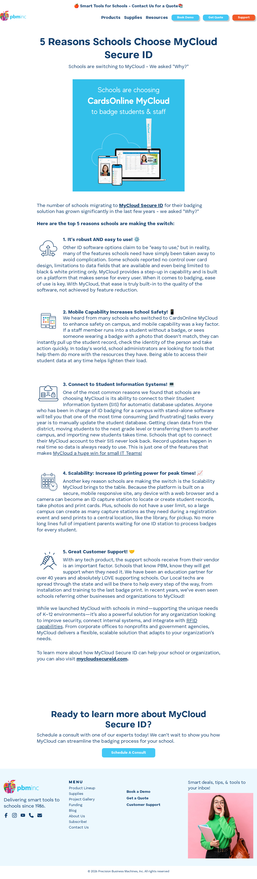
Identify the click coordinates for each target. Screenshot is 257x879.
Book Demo (185, 17)
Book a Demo (138, 792)
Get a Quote (138, 798)
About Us (77, 816)
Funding (75, 805)
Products (110, 18)
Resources (157, 18)
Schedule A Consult (128, 753)
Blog (73, 811)
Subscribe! (78, 822)
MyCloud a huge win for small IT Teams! (97, 453)
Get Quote (215, 17)
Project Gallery (82, 799)
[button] (110, 17)
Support (244, 17)
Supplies (133, 18)
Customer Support (143, 805)
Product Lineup (82, 788)
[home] (13, 18)
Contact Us (79, 827)
